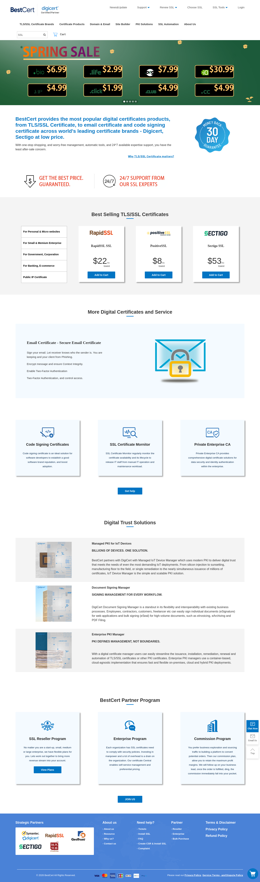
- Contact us (109, 843)
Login (241, 7)
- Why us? (108, 838)
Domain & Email (101, 24)
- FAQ (140, 838)
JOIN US (130, 799)
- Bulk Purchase (180, 838)
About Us (193, 24)
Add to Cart (101, 275)
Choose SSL (195, 7)
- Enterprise (177, 833)
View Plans (47, 769)
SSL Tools (219, 7)
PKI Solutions (146, 24)
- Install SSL (143, 833)
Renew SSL (167, 7)
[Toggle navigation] (252, 873)
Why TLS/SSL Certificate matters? (151, 156)
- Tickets (141, 828)
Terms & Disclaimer (220, 822)
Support (142, 7)
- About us (108, 828)
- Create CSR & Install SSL (151, 843)
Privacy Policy (216, 829)
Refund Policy (216, 836)
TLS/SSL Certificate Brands (37, 24)
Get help (130, 491)
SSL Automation (171, 24)
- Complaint (143, 848)
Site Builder (124, 24)
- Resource (109, 833)
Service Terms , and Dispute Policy (222, 875)
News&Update (118, 7)
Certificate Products (73, 24)
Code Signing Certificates (47, 444)
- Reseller (176, 828)
